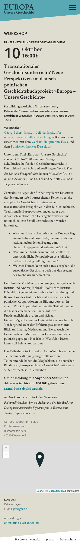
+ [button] (5, 448)
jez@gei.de (20, 509)
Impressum (50, 539)
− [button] (5, 454)
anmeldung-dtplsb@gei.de (23, 389)
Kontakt (35, 539)
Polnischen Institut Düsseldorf (31, 146)
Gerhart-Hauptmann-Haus (50, 141)
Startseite (21, 539)
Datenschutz (68, 539)
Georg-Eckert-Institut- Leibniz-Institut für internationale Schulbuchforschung (32, 134)
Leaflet (40, 491)
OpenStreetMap (57, 491)
